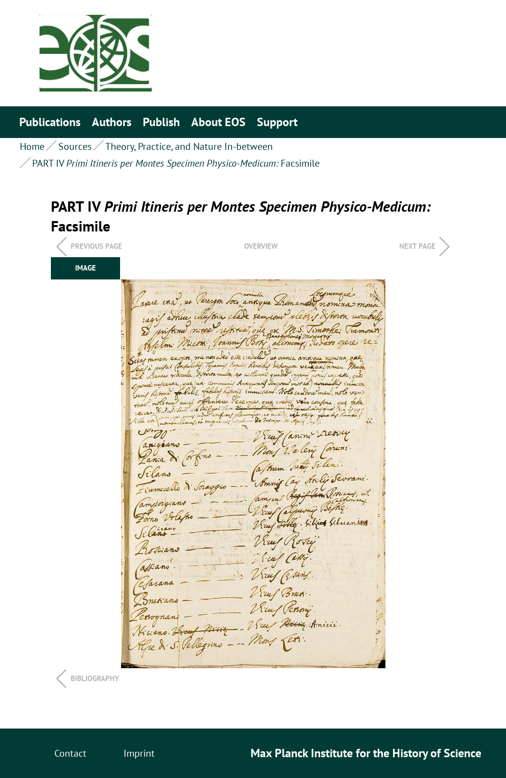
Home (32, 146)
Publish (161, 122)
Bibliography (95, 678)
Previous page (96, 246)
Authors (111, 122)
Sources (74, 146)
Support (277, 122)
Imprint (139, 753)
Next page (417, 246)
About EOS (218, 122)
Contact (70, 753)
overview (261, 246)
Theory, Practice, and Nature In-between (189, 146)
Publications (50, 122)
